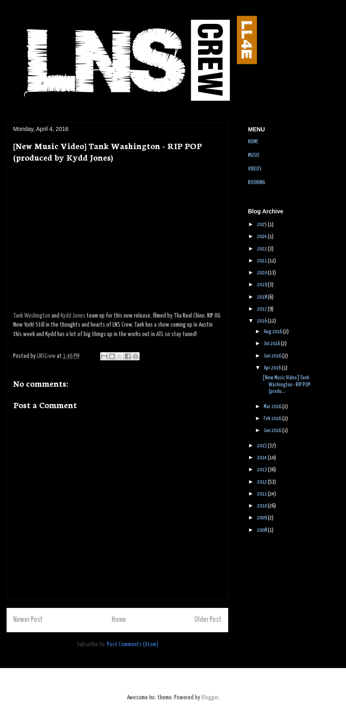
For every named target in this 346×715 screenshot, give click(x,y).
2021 (262, 261)
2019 (262, 284)
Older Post (208, 620)
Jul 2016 (272, 343)
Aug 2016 (273, 331)
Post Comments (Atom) (133, 644)
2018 (262, 297)
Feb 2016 (273, 418)
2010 (262, 506)
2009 (262, 518)
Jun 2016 (273, 356)
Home (119, 620)
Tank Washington (31, 316)
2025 (262, 224)
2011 (262, 494)
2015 (262, 446)
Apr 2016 (273, 368)
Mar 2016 (273, 406)
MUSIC (254, 155)
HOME (253, 142)
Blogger (209, 697)
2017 (262, 309)
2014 (262, 457)
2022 (262, 249)
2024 (262, 236)
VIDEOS (255, 169)
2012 (262, 482)
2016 (262, 321)
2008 (262, 530)
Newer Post (28, 620)
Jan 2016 (273, 430)
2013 (262, 469)
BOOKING (256, 182)
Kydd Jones (73, 316)
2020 (262, 273)
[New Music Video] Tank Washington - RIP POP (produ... (286, 385)
